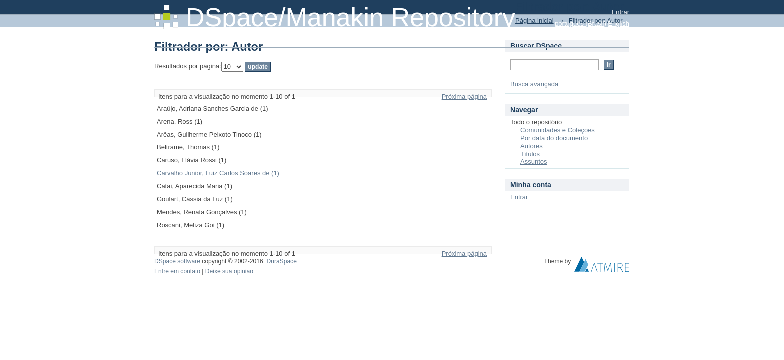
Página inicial (535, 20)
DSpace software (177, 261)
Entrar (621, 12)
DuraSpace (281, 261)
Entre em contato (177, 271)
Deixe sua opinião (230, 271)
